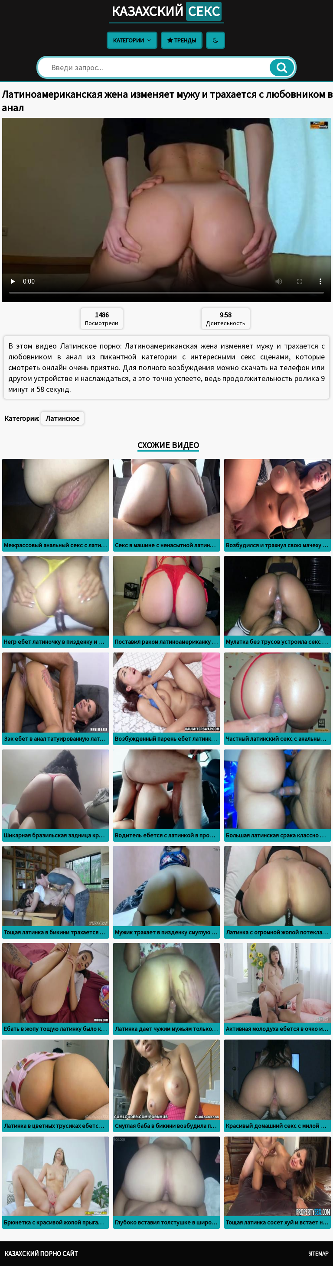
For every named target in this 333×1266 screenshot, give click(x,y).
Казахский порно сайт (41, 1254)
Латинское (62, 418)
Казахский (166, 11)
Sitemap (318, 1253)
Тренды (181, 40)
